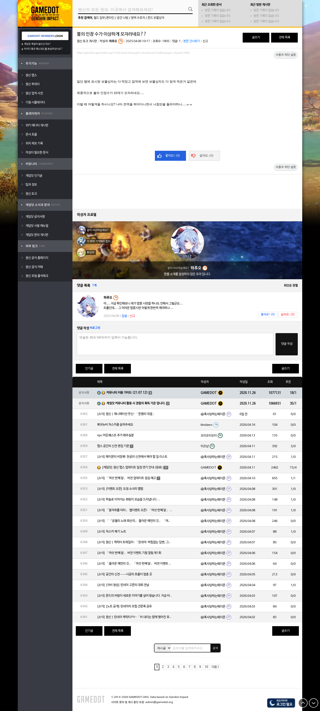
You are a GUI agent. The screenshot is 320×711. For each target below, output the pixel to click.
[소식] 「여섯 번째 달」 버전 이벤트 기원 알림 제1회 (129, 553)
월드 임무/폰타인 (104, 18)
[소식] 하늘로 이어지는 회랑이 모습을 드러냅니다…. (128, 499)
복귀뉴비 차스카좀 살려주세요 (115, 424)
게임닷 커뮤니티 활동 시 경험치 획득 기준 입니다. (135, 403)
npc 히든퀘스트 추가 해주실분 (115, 435)
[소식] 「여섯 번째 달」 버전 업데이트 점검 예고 (126, 478)
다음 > (215, 667)
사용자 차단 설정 (286, 55)
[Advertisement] (187, 68)
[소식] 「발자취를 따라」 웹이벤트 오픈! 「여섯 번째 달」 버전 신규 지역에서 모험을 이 (135, 510)
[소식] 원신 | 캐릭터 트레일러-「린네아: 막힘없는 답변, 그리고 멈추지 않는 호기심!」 (135, 542)
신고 (205, 41)
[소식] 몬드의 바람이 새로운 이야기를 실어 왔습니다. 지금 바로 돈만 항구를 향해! (135, 595)
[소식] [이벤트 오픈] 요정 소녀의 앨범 (120, 489)
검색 (215, 648)
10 (206, 667)
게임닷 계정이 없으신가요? (37, 44)
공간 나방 (122, 18)
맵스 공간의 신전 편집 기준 (113, 446)
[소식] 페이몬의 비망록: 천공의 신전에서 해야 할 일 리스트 (132, 456)
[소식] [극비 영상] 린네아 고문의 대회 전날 (123, 585)
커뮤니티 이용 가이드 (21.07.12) (127, 392)
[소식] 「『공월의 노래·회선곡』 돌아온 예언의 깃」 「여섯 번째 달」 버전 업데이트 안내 (135, 521)
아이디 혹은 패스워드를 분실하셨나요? (43, 49)
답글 (124, 316)
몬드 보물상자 (156, 18)
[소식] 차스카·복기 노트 (111, 531)
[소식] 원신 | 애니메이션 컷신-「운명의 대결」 (126, 414)
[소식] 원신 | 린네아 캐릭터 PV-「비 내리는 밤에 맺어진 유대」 (135, 617)
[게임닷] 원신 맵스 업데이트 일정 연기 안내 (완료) (132, 467)
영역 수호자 (138, 18)
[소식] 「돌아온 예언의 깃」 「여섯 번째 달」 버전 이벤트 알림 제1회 (135, 563)
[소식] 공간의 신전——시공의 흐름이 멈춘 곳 (124, 574)
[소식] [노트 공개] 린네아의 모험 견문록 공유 (124, 606)
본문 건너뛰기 (191, 41)
